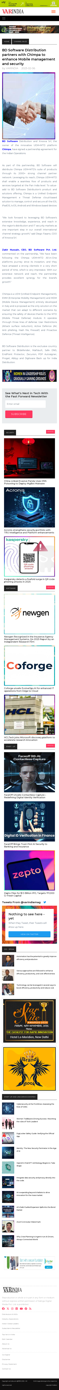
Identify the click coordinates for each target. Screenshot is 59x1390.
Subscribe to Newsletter (11, 1328)
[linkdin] (17, 1309)
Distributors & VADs (10, 1314)
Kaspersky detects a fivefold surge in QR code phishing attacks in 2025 (29, 580)
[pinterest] (27, 1309)
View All (50, 431)
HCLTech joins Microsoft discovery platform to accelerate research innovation (29, 738)
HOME (6, 41)
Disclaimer (6, 1359)
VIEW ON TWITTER (29, 934)
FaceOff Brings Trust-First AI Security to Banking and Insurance (25, 845)
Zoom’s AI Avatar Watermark (29, 1222)
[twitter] (9, 1309)
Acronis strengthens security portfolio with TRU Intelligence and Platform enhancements (29, 531)
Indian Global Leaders (10, 1324)
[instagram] (13, 1309)
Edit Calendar (7, 1339)
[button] (53, 11)
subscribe (19, 414)
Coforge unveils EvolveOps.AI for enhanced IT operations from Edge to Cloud (29, 689)
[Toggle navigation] (4, 18)
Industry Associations (10, 1319)
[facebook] (4, 1309)
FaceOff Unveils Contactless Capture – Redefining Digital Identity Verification (25, 796)
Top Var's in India (8, 1334)
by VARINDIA (10, 68)
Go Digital (6, 1355)
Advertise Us (6, 1349)
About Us (5, 1344)
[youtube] (22, 1309)
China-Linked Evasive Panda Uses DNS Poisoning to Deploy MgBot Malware (25, 482)
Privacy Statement (9, 1364)
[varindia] (31, 1309)
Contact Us (6, 1369)
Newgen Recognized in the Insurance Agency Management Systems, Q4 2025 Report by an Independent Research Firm (29, 639)
